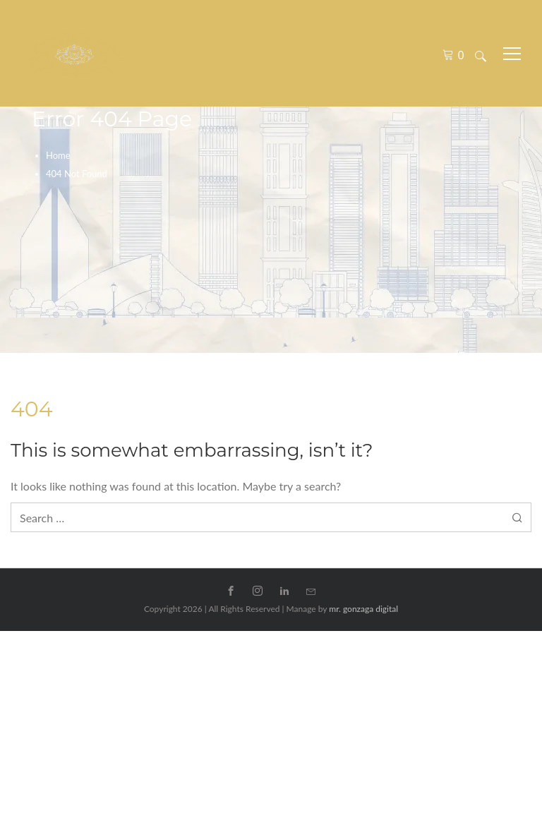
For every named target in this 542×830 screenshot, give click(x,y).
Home (58, 155)
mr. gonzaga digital (363, 608)
